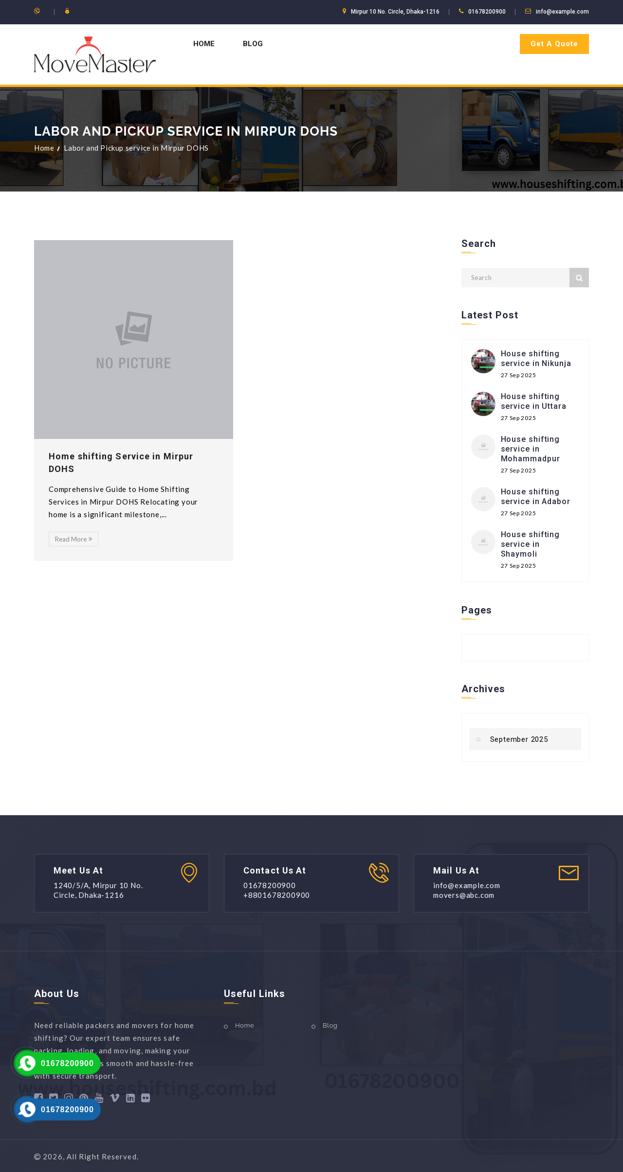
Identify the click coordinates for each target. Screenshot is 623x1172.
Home (204, 43)
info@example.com (562, 11)
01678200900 (67, 1063)
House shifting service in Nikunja (536, 358)
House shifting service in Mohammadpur (530, 449)
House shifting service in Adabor (535, 496)
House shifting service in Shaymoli (530, 544)
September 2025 (519, 739)
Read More (73, 539)
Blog (253, 43)
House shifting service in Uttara (534, 401)
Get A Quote (554, 43)
